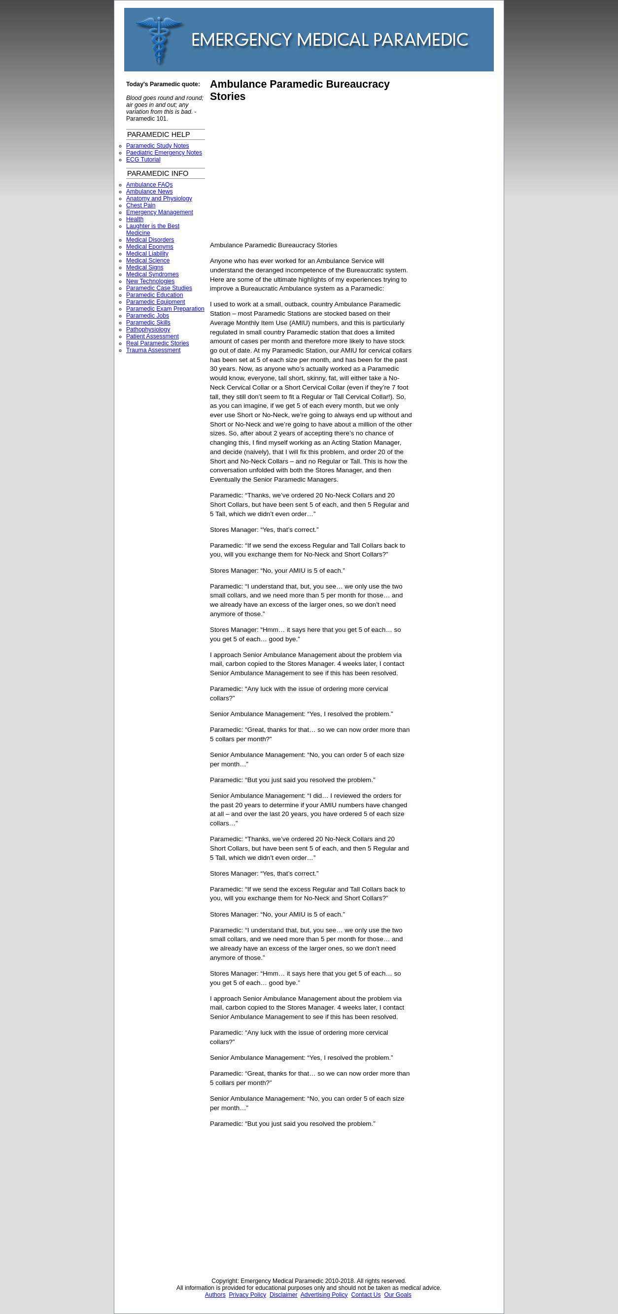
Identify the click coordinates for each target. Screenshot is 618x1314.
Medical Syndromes (152, 274)
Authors (215, 1294)
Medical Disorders (150, 239)
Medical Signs (145, 267)
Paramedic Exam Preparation (165, 308)
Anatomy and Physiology (159, 198)
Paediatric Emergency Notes (164, 152)
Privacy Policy (248, 1294)
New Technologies (150, 281)
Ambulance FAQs (149, 184)
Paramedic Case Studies (159, 288)
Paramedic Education (154, 295)
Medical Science (148, 260)
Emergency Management (159, 212)
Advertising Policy (324, 1294)
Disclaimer (284, 1294)
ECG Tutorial (143, 159)
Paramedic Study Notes (157, 145)
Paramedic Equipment (155, 301)
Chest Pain (140, 205)
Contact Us (365, 1294)
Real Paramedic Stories (157, 343)
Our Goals (397, 1294)
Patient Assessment (152, 336)
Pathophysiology (148, 329)
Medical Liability (147, 253)
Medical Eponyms (149, 246)
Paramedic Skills (148, 322)
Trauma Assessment (153, 350)
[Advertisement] (293, 172)
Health (134, 219)
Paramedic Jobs (147, 315)
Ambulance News (149, 191)
